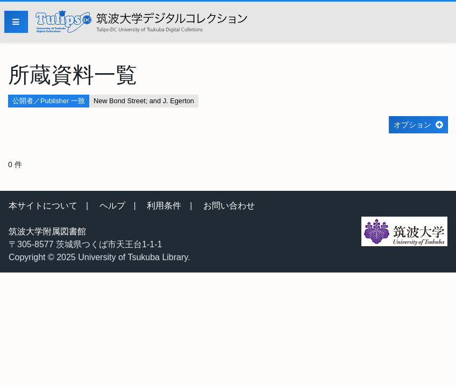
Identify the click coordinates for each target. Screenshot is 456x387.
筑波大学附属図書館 (47, 231)
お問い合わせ (229, 205)
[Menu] (16, 22)
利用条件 (164, 205)
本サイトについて (43, 205)
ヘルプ (112, 205)
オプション (412, 124)
